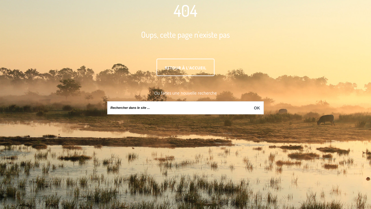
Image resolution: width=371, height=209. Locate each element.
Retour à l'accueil (185, 68)
